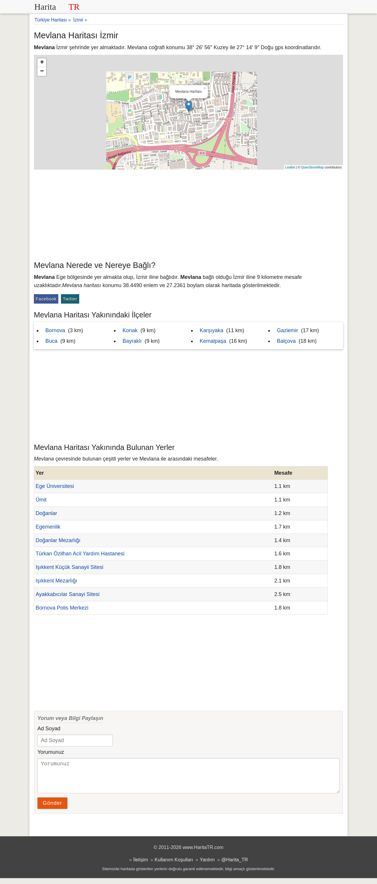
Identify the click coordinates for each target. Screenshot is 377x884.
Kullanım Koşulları (174, 865)
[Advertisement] (188, 214)
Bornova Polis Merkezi (62, 608)
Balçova (286, 341)
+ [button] (42, 62)
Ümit (41, 500)
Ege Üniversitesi (55, 486)
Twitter (70, 299)
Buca (51, 341)
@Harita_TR (234, 865)
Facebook (46, 299)
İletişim (140, 865)
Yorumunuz (50, 752)
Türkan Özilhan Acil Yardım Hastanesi (80, 554)
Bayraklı (132, 341)
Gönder (52, 809)
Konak (130, 330)
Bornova (55, 330)
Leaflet (290, 167)
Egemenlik (48, 527)
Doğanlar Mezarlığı (58, 540)
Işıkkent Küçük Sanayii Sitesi (69, 567)
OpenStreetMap (312, 167)
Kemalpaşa (213, 341)
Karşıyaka (211, 330)
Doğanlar (46, 513)
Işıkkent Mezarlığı (56, 581)
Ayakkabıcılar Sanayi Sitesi (68, 594)
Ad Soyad (48, 728)
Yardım (207, 865)
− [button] (42, 71)
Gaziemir (287, 330)
